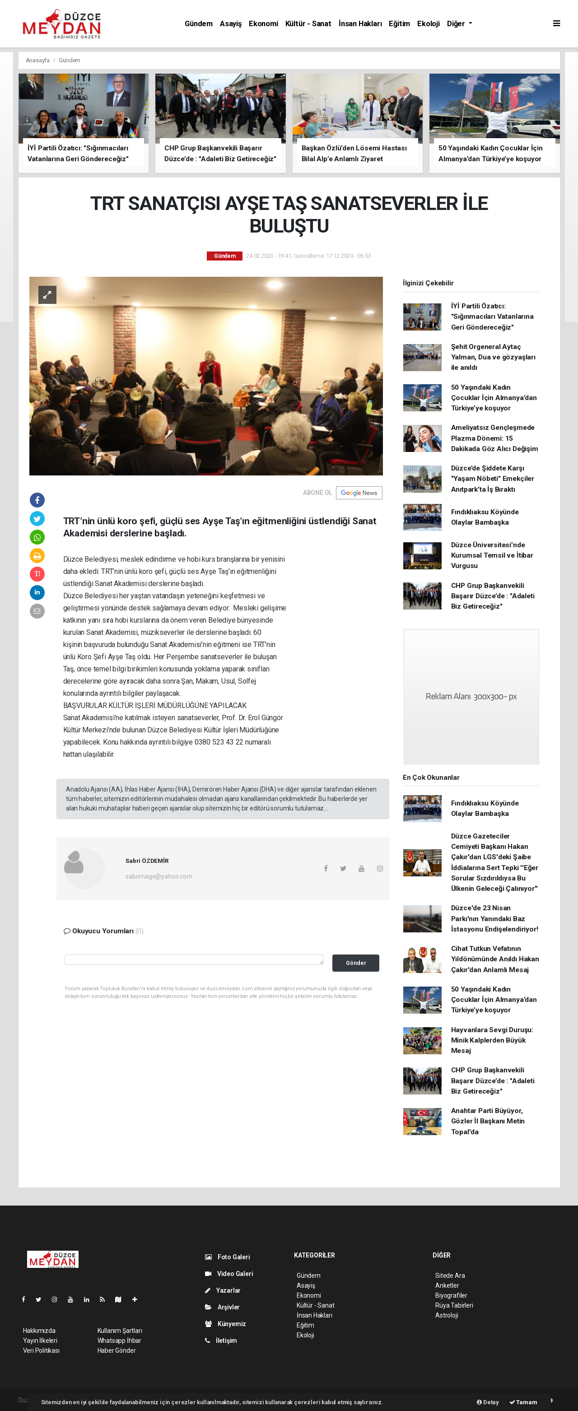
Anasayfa (38, 60)
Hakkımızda (39, 1330)
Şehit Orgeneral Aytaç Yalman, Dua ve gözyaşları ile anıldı (493, 357)
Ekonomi (263, 23)
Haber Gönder (117, 1350)
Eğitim (399, 23)
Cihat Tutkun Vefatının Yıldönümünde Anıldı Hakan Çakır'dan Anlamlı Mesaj (495, 959)
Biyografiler (451, 1295)
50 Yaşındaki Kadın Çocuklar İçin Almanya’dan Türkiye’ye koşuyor (494, 398)
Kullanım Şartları (120, 1330)
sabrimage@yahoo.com (159, 876)
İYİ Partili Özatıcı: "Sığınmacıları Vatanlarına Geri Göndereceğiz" (492, 316)
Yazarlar (223, 1290)
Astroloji (446, 1315)
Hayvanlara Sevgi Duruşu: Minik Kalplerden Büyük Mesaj (492, 1040)
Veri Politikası (41, 1350)
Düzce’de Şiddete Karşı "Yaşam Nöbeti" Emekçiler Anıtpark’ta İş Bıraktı (492, 479)
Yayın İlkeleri (40, 1340)
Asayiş (231, 23)
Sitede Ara (450, 1275)
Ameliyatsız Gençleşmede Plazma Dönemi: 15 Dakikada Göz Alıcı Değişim (494, 438)
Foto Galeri (227, 1257)
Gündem (199, 23)
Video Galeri (229, 1273)
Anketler (447, 1285)
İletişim (221, 1340)
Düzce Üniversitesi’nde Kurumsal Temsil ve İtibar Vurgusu (492, 555)
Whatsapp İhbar (119, 1340)
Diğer (457, 23)
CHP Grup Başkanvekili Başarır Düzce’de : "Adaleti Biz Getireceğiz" (493, 596)
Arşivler (222, 1307)
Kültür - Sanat (308, 23)
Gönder (356, 962)
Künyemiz (225, 1323)
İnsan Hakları (360, 23)
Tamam (523, 1402)
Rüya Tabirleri (454, 1305)
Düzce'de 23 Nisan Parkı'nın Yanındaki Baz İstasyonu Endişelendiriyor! (494, 918)
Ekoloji (428, 23)
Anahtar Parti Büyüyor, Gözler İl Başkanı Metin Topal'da (488, 1121)
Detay (488, 1402)
